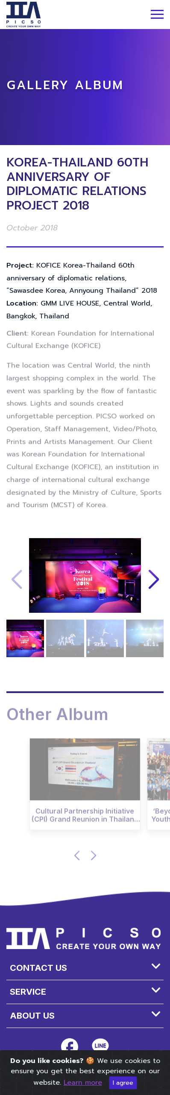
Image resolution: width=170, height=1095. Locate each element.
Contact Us (38, 968)
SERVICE (28, 992)
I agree (123, 1082)
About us (32, 1016)
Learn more (83, 1083)
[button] (153, 580)
